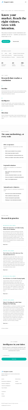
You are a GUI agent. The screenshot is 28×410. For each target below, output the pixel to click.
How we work (16, 41)
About (3, 393)
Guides (16, 381)
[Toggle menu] (25, 2)
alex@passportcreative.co (6, 405)
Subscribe (14, 359)
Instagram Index (18, 383)
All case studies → (5, 328)
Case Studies (4, 387)
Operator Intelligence (6, 383)
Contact (3, 396)
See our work (6, 41)
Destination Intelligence (6, 381)
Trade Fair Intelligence (6, 385)
